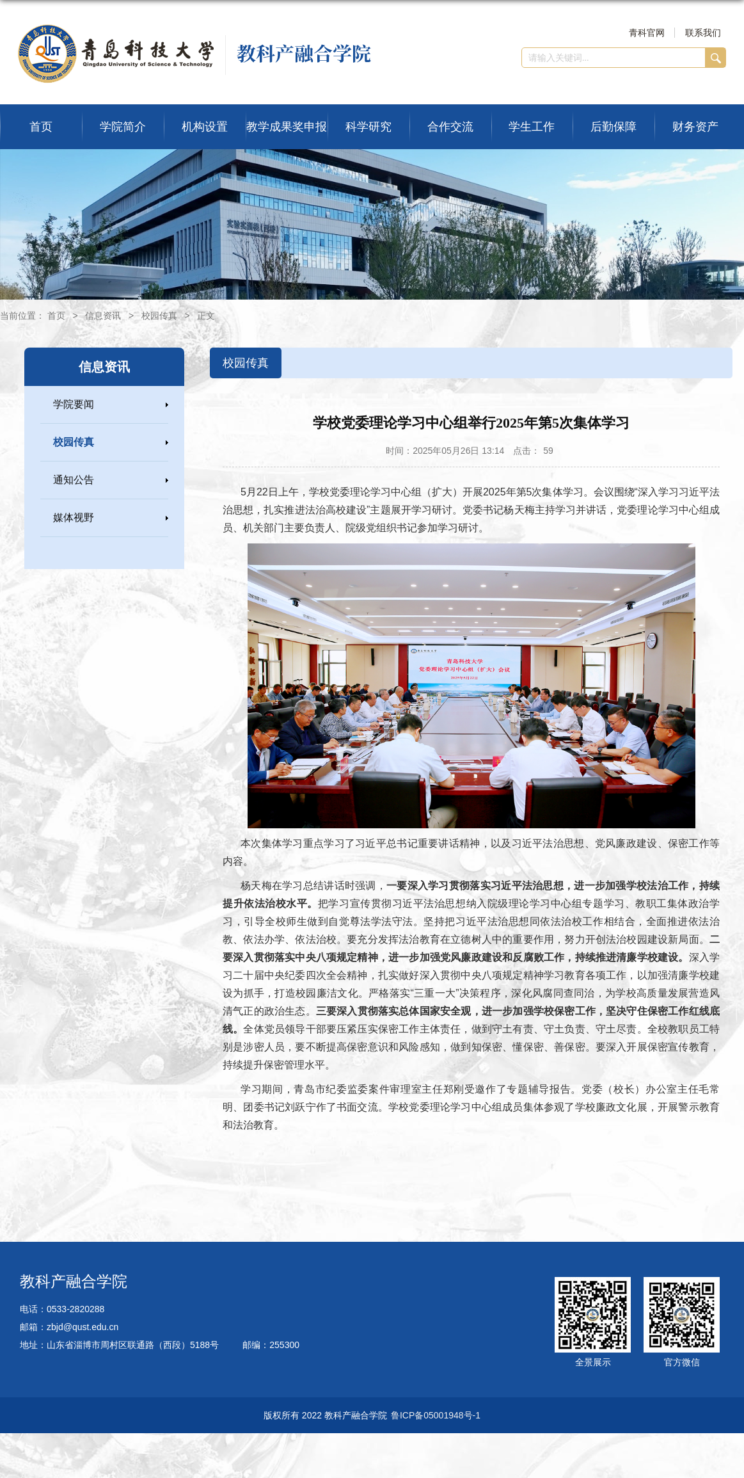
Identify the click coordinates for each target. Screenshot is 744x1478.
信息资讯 (103, 315)
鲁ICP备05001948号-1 (435, 1415)
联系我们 (703, 33)
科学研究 (368, 126)
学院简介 (123, 126)
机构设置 (205, 126)
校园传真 (159, 315)
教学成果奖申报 (286, 126)
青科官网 (647, 33)
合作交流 (450, 126)
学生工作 (532, 126)
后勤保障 (613, 126)
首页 (40, 126)
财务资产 (695, 126)
